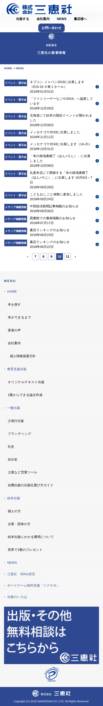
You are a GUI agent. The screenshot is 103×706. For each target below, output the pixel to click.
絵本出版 (13, 498)
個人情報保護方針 (23, 356)
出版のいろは (17, 597)
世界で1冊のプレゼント (25, 549)
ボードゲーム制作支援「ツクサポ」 (33, 585)
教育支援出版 (17, 369)
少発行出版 (16, 421)
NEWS (62, 19)
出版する (22, 19)
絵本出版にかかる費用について (31, 537)
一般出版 (13, 408)
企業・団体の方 (19, 524)
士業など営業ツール (22, 472)
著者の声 (14, 330)
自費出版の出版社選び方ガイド (31, 485)
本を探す (14, 304)
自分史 (12, 459)
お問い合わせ (51, 28)
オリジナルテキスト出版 (26, 382)
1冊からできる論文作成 (25, 395)
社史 (11, 446)
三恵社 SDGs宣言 (21, 574)
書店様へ (80, 19)
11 (67, 256)
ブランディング (19, 433)
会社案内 (43, 19)
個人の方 (14, 511)
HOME (12, 291)
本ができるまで (19, 317)
